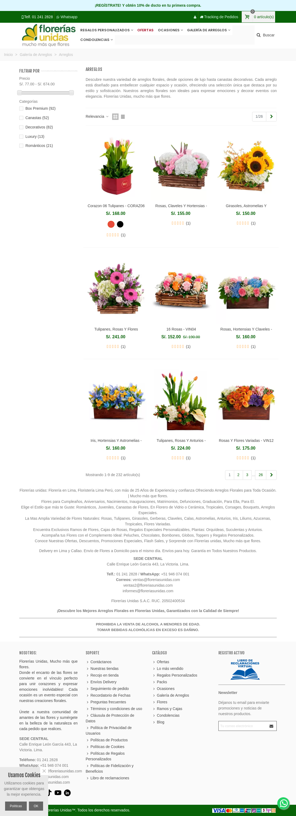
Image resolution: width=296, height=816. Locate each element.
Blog (158, 722)
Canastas (37, 118)
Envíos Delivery (101, 682)
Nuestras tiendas (102, 668)
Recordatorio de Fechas (108, 695)
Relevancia (97, 116)
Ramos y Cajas (167, 709)
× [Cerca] (44, 771)
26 (261, 475)
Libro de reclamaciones (107, 778)
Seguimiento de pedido (107, 689)
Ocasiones (169, 30)
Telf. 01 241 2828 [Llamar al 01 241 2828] (38, 17)
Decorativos (39, 127)
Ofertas (145, 30)
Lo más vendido (167, 668)
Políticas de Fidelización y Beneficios (110, 768)
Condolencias (94, 39)
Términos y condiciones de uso (114, 709)
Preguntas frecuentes (106, 702)
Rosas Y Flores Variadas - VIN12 (246, 440)
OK (36, 806)
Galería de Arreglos (207, 30)
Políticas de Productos (107, 740)
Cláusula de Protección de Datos (110, 718)
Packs (159, 682)
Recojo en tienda (102, 675)
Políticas (16, 806)
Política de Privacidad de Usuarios (109, 730)
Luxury (34, 136)
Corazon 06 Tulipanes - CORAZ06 (116, 206)
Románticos (39, 145)
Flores (159, 702)
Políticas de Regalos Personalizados (105, 756)
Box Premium (40, 108)
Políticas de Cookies (105, 747)
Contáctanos (99, 662)
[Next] (271, 117)
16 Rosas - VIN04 (181, 329)
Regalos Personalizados (105, 30)
